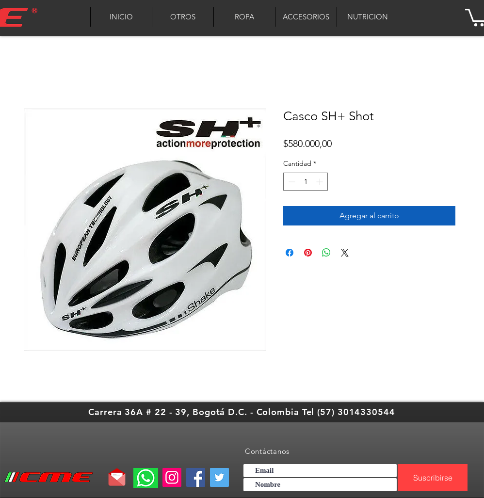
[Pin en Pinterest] (308, 252)
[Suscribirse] (433, 477)
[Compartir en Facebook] (289, 252)
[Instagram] (171, 477)
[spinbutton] (305, 181)
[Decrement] (291, 181)
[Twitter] (219, 477)
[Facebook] (195, 477)
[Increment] (320, 181)
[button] (244, 17)
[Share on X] (345, 252)
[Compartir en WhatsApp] (326, 252)
